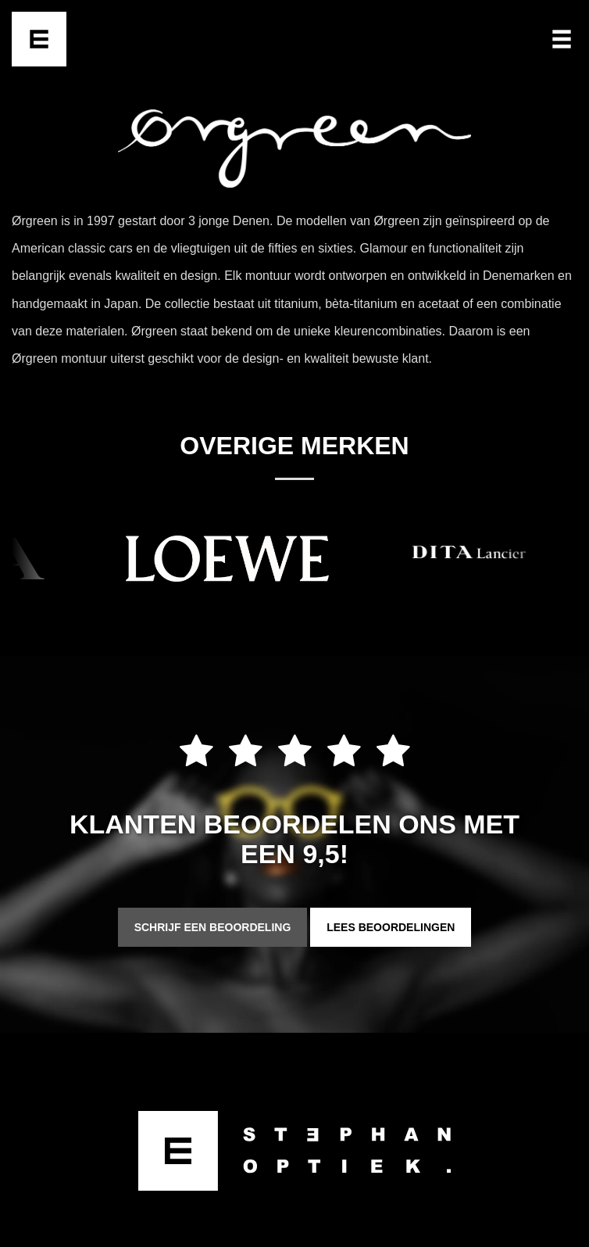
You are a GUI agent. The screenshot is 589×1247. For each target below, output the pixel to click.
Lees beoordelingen (391, 927)
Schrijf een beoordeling (212, 927)
